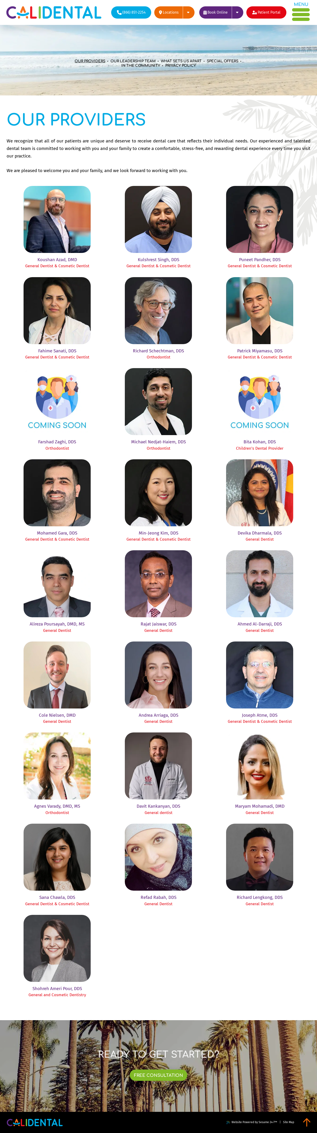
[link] (57, 227)
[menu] (301, 11)
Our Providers (90, 61)
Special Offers (222, 61)
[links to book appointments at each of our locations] (221, 12)
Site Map (288, 1122)
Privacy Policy (180, 66)
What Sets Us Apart (181, 61)
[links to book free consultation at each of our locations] (158, 1075)
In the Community (140, 66)
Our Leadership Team (133, 61)
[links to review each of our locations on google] (174, 12)
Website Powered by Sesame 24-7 (251, 1122)
